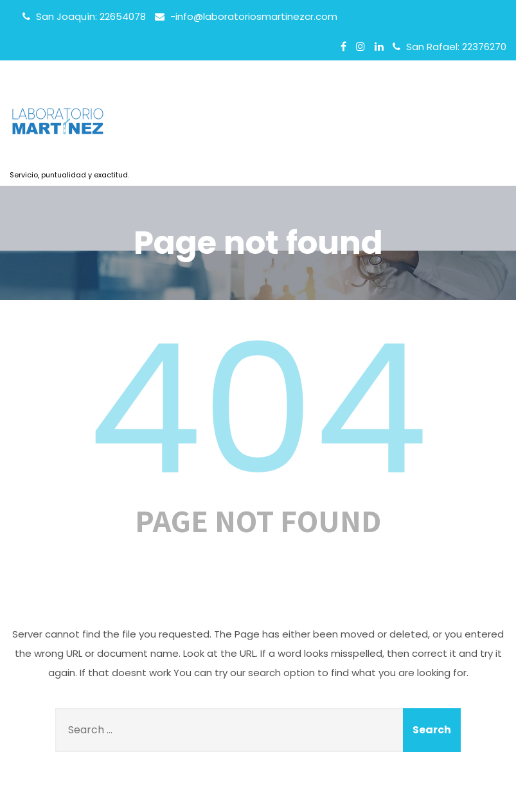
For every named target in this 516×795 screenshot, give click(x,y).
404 (258, 409)
